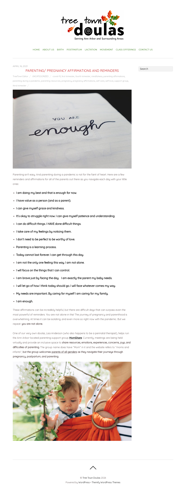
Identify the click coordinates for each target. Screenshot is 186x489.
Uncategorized (40, 76)
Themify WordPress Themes (106, 482)
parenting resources (51, 81)
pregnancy (66, 81)
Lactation (91, 50)
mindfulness (96, 76)
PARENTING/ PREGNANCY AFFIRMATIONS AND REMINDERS (72, 70)
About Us (48, 50)
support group (121, 81)
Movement (106, 50)
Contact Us (146, 50)
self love (109, 81)
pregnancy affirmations (84, 81)
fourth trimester (82, 76)
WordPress (84, 482)
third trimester (19, 85)
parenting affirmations (114, 76)
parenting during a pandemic (26, 81)
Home (36, 50)
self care (100, 81)
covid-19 (57, 76)
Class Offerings (126, 50)
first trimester (68, 76)
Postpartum (74, 50)
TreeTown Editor (20, 76)
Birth (60, 50)
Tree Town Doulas (91, 477)
